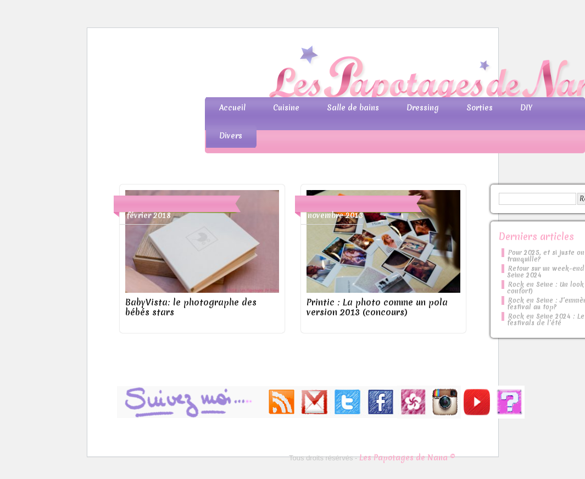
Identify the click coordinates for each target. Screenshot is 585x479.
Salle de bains (353, 108)
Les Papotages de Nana (365, 74)
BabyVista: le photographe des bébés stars (191, 307)
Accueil (232, 108)
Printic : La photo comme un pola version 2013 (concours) (377, 307)
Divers (230, 136)
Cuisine (286, 108)
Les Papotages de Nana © (407, 458)
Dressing (422, 108)
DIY (526, 108)
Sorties (479, 108)
